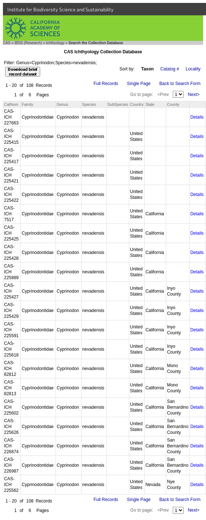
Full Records (106, 83)
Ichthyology (55, 43)
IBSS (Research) (28, 43)
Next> (193, 94)
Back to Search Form (180, 83)
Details (197, 117)
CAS (7, 43)
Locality (193, 69)
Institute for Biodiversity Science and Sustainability (60, 9)
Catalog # (169, 69)
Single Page (139, 83)
